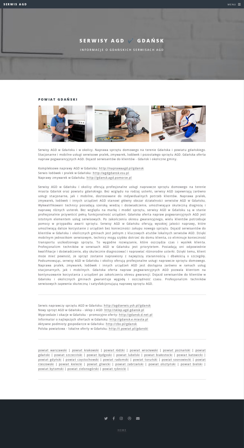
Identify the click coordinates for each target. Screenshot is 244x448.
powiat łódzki (114, 350)
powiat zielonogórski (83, 369)
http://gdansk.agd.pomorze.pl (109, 178)
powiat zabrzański (129, 364)
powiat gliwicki (98, 364)
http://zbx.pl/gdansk (121, 324)
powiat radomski (116, 359)
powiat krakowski (85, 350)
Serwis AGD (15, 4)
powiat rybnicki (114, 369)
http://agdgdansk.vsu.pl (111, 173)
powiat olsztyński (162, 364)
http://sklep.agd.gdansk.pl (124, 310)
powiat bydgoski (99, 355)
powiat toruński (145, 359)
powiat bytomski (51, 369)
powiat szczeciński (68, 355)
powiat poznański (176, 350)
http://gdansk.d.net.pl (136, 315)
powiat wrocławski (144, 350)
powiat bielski (192, 364)
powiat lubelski (128, 355)
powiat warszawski (52, 350)
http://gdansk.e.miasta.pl (129, 319)
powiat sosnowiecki (176, 359)
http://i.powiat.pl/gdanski (128, 328)
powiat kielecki (70, 364)
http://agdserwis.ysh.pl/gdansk (127, 305)
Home (122, 430)
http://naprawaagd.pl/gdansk (121, 168)
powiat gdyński (50, 359)
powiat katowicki (190, 355)
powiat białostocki (158, 355)
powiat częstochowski (82, 359)
